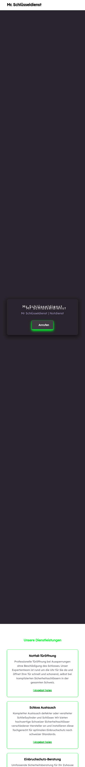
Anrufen (43, 325)
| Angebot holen (42, 690)
